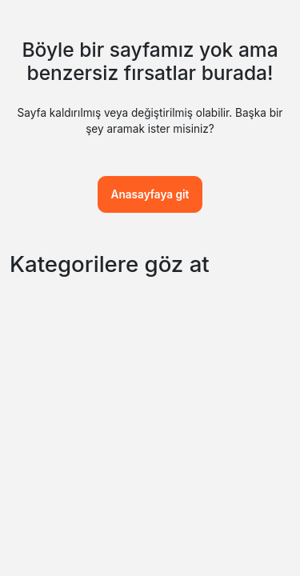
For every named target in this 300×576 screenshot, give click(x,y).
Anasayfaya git (150, 194)
